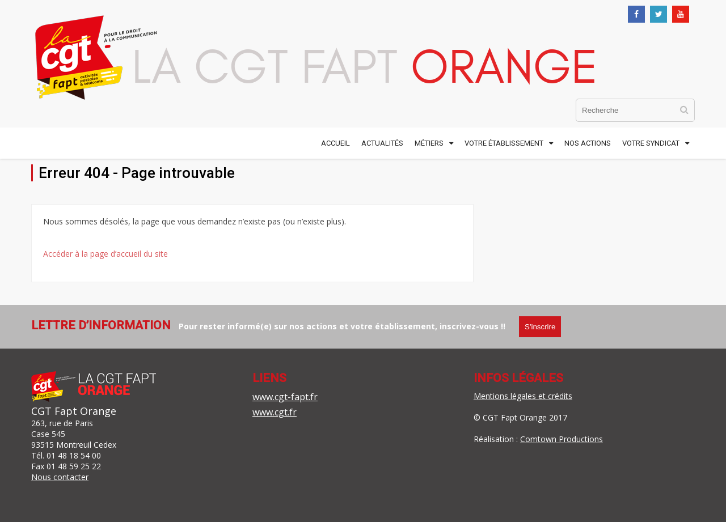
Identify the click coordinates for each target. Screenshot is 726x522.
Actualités (382, 143)
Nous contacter (59, 477)
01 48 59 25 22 (74, 466)
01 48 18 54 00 (74, 455)
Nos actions (587, 143)
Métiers (429, 143)
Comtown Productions (561, 439)
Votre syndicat (650, 143)
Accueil (335, 143)
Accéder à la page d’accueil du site (105, 253)
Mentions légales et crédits (523, 396)
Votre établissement (504, 143)
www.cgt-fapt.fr (285, 397)
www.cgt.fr (274, 412)
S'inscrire (540, 326)
